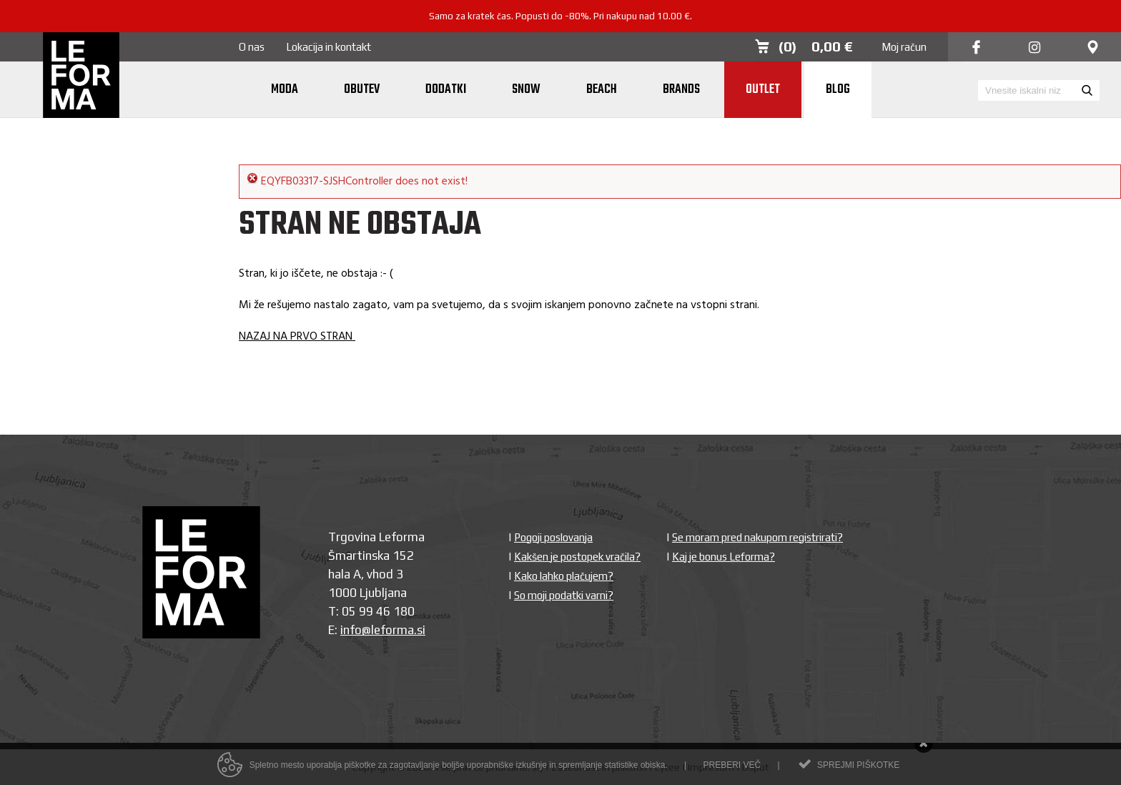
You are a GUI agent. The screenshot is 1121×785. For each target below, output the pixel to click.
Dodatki (445, 89)
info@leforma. (378, 630)
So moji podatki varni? (563, 595)
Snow (526, 89)
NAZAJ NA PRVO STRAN (297, 336)
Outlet (763, 89)
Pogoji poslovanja (553, 537)
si (421, 630)
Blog (838, 89)
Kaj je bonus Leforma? (723, 557)
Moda (284, 89)
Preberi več (732, 769)
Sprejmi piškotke (858, 769)
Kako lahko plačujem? (563, 576)
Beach (601, 89)
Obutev (362, 89)
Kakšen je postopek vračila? (577, 557)
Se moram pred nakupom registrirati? (757, 537)
